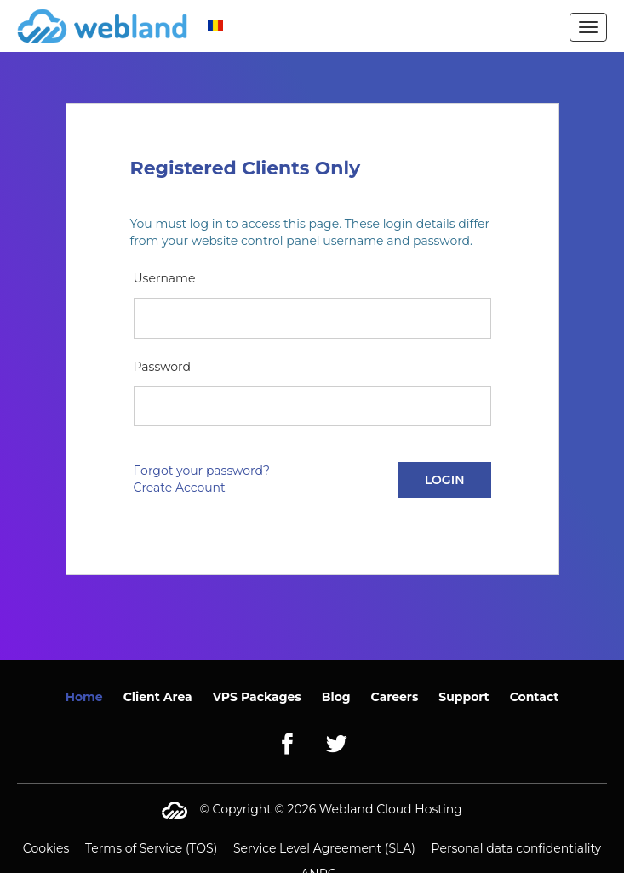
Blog (336, 697)
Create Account (180, 487)
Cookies (46, 848)
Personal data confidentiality (517, 848)
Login (445, 480)
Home (84, 697)
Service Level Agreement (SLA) (324, 848)
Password (162, 366)
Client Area (157, 697)
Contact (534, 697)
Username (165, 278)
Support (463, 697)
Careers (395, 697)
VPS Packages (257, 697)
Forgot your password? (202, 470)
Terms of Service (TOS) (151, 848)
